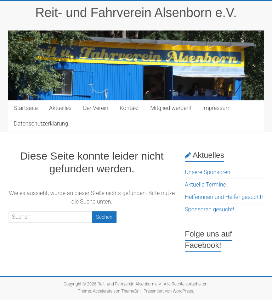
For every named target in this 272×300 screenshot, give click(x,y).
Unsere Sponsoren (208, 172)
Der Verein (95, 108)
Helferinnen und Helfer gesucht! (224, 197)
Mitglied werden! (170, 108)
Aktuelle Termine (205, 184)
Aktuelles (60, 108)
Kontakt (129, 108)
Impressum (216, 108)
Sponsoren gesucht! (209, 209)
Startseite (26, 108)
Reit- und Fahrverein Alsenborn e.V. (136, 12)
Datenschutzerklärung (41, 123)
